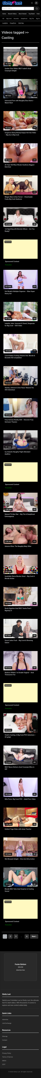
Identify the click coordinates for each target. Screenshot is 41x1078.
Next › (34, 936)
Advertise (5, 1019)
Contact (4, 1040)
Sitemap (4, 1036)
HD (3, 18)
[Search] (37, 9)
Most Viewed (22, 14)
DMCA (4, 1060)
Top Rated (31, 14)
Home (4, 14)
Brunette (16, 18)
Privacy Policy (6, 1053)
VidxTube (21, 23)
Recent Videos (12, 14)
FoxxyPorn (13, 23)
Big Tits (32, 18)
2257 (3, 1064)
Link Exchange (6, 1023)
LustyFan (5, 23)
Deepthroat (24, 18)
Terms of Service (7, 1057)
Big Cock (8, 18)
